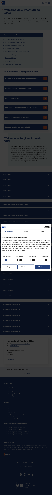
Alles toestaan (42, 267)
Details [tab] (26, 231)
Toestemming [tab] (9, 231)
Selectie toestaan (26, 267)
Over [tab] (42, 231)
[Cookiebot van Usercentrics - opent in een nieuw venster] (43, 227)
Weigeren (10, 267)
